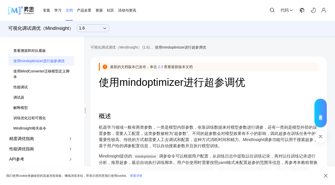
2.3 (160, 67)
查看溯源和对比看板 (29, 51)
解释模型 (20, 108)
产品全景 (84, 10)
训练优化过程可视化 (29, 118)
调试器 (18, 97)
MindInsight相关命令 (29, 128)
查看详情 (136, 176)
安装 (46, 10)
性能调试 (20, 87)
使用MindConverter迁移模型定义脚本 (41, 74)
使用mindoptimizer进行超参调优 (39, 61)
